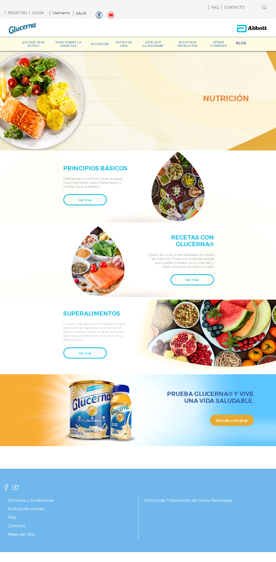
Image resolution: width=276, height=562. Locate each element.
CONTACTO (234, 7)
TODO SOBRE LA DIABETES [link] (68, 43)
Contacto (16, 525)
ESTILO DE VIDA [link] (124, 43)
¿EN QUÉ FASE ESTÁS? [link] (33, 43)
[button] (256, 8)
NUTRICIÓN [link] (100, 44)
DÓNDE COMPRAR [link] (218, 43)
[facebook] (6, 489)
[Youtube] (111, 16)
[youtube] (15, 489)
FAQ (215, 7)
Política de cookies (26, 508)
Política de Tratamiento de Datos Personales (188, 500)
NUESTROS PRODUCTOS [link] (188, 43)
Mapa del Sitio (21, 534)
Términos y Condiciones (30, 500)
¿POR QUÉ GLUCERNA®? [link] (153, 43)
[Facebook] (99, 16)
